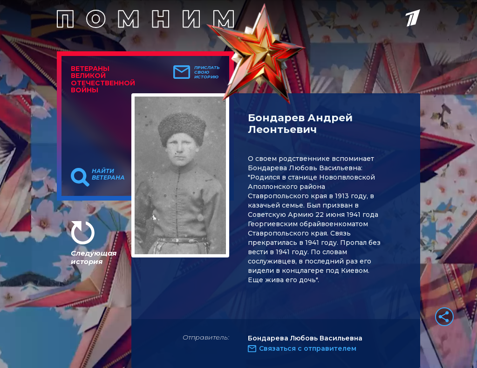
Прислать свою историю (207, 72)
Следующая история (93, 257)
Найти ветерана (108, 174)
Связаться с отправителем (307, 348)
